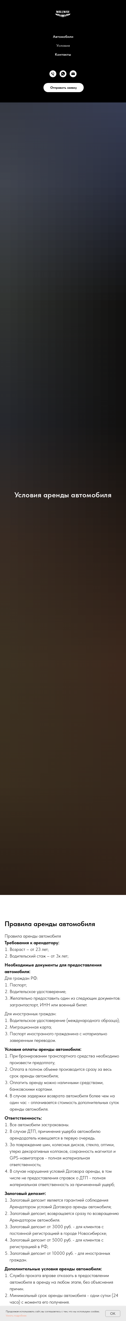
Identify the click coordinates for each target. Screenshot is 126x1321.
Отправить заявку (63, 87)
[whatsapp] (63, 73)
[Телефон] (52, 73)
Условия (63, 45)
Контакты (63, 54)
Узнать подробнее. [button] (16, 1315)
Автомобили (63, 36)
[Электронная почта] (73, 73)
